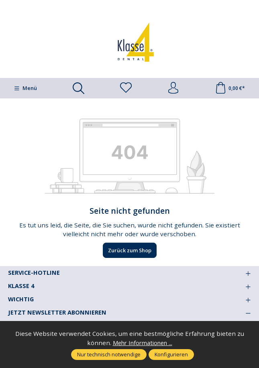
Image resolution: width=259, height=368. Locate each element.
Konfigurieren (171, 354)
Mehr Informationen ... (142, 343)
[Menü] (25, 88)
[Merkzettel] (126, 88)
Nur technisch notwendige (109, 354)
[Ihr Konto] (173, 88)
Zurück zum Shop (129, 250)
